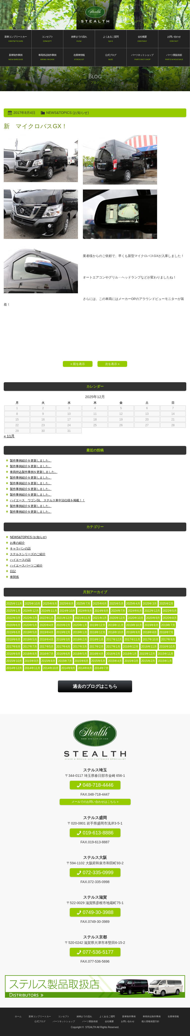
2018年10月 (116, 632)
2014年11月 (32, 668)
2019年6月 (13, 632)
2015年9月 (31, 661)
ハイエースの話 (20, 560)
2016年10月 (167, 646)
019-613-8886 (94, 832)
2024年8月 (102, 611)
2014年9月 (68, 668)
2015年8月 (48, 661)
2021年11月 (82, 618)
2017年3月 (80, 646)
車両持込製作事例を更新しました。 (33, 472)
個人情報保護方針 (150, 1021)
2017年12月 (114, 639)
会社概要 (109, 1021)
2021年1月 (100, 618)
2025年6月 (100, 603)
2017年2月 (97, 646)
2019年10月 (134, 625)
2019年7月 (168, 625)
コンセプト (63, 1016)
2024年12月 (31, 611)
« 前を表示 (78, 364)
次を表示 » (112, 364)
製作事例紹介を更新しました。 (30, 460)
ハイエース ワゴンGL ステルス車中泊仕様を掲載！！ (47, 500)
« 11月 (9, 436)
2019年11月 (116, 625)
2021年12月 (64, 618)
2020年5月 (30, 625)
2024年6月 (135, 611)
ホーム (18, 1016)
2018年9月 (133, 632)
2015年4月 (115, 661)
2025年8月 (67, 603)
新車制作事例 (129, 1016)
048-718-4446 (94, 785)
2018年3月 (63, 639)
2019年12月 (97, 625)
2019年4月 (47, 632)
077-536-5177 (94, 952)
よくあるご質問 (107, 1016)
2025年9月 (50, 603)
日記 (13, 571)
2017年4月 (63, 646)
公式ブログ (40, 1021)
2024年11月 (49, 611)
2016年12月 (131, 646)
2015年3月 (131, 661)
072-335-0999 (94, 872)
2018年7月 (166, 632)
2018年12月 (97, 632)
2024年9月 (85, 611)
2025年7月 (83, 603)
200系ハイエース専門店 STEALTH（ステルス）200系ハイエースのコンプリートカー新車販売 (95, 15)
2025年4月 (133, 603)
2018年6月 (13, 639)
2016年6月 (63, 653)
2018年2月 (80, 639)
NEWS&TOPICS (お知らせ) (67, 113)
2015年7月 (65, 661)
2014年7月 (102, 668)
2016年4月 (97, 653)
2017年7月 (30, 646)
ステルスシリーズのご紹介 (28, 554)
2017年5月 (47, 646)
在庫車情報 (173, 1016)
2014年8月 (85, 668)
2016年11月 (149, 646)
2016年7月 (47, 653)
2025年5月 (116, 603)
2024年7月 (118, 611)
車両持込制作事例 (152, 1016)
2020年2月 (63, 625)
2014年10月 (51, 668)
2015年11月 (165, 653)
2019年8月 (151, 625)
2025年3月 (150, 603)
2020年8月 (170, 618)
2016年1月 (130, 653)
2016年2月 (113, 653)
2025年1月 (13, 611)
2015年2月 (148, 661)
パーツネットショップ (64, 1021)
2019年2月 (63, 632)
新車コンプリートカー (40, 1016)
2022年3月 (13, 618)
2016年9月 (13, 653)
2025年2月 (166, 603)
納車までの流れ (84, 1016)
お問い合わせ (127, 1021)
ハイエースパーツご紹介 (26, 565)
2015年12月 (147, 653)
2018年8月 (150, 632)
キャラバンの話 (20, 548)
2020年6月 (13, 625)
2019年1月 (80, 632)
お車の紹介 (17, 543)
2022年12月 (152, 611)
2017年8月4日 (24, 113)
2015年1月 (165, 661)
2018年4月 (47, 639)
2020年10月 (135, 618)
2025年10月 (32, 603)
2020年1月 (80, 625)
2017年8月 (13, 646)
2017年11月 (132, 639)
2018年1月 (97, 639)
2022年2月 (30, 618)
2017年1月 (113, 646)
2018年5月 (30, 639)
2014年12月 (14, 668)
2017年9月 (168, 639)
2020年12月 (117, 618)
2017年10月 (151, 639)
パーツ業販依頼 (90, 1021)
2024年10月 (67, 611)
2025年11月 (14, 603)
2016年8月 (30, 653)
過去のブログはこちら (95, 686)
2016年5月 (80, 653)
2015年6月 (81, 661)
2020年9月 (153, 618)
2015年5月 (98, 661)
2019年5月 (30, 632)
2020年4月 (47, 625)
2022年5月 (170, 611)
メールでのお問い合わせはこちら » (95, 801)
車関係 (14, 577)
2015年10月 (14, 661)
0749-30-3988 (94, 912)
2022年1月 (47, 618)
